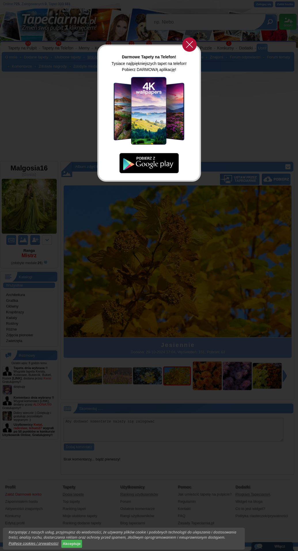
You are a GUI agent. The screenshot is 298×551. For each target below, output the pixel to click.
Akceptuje (72, 544)
